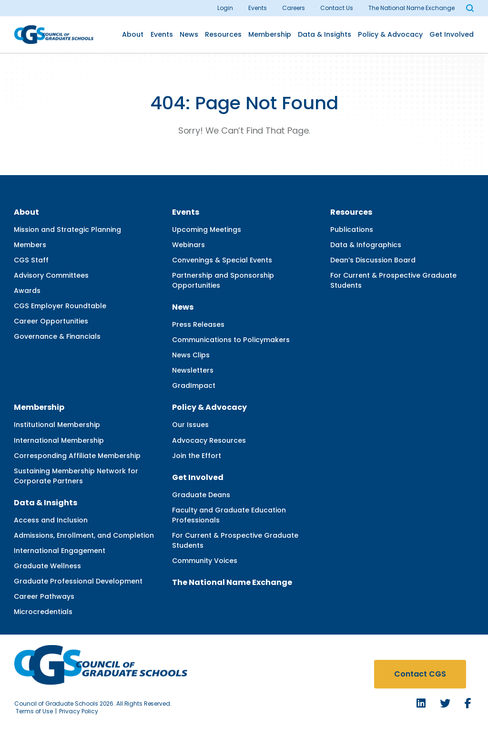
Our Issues (190, 424)
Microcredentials (43, 611)
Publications (351, 229)
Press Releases (198, 324)
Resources (223, 34)
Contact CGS (420, 673)
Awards (27, 290)
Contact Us (336, 8)
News (189, 34)
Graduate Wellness (47, 566)
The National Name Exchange (411, 8)
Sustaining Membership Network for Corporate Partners (76, 476)
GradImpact (193, 385)
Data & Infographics (365, 245)
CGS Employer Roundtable (60, 306)
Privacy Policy (78, 711)
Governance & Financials (57, 336)
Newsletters (193, 370)
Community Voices (204, 560)
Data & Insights (324, 34)
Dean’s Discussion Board (373, 260)
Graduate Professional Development (78, 581)
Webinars (188, 245)
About (132, 34)
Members (30, 245)
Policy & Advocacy (390, 34)
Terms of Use (34, 711)
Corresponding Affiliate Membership (77, 455)
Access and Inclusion (51, 520)
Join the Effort (196, 455)
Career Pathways (44, 596)
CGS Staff (31, 260)
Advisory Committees (51, 275)
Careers (293, 8)
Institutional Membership (57, 424)
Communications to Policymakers (231, 339)
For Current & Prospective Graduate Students (393, 280)
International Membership (59, 440)
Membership (269, 34)
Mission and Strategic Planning (67, 229)
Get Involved (451, 34)
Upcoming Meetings (206, 229)
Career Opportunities (51, 321)
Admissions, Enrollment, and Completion (84, 535)
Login (225, 8)
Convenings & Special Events (222, 260)
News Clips (191, 355)
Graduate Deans (201, 495)
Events (257, 8)
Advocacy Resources (209, 440)
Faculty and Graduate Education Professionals (229, 515)
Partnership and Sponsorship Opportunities (223, 280)
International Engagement (59, 550)
